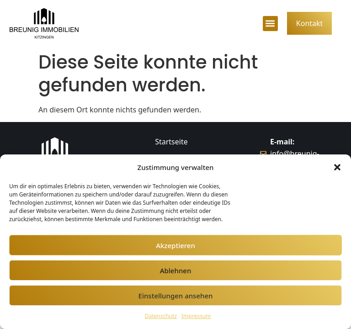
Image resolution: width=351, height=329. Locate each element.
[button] (337, 167)
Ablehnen (175, 270)
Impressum (196, 316)
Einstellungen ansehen (175, 295)
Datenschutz (161, 316)
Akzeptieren (175, 245)
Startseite (171, 142)
